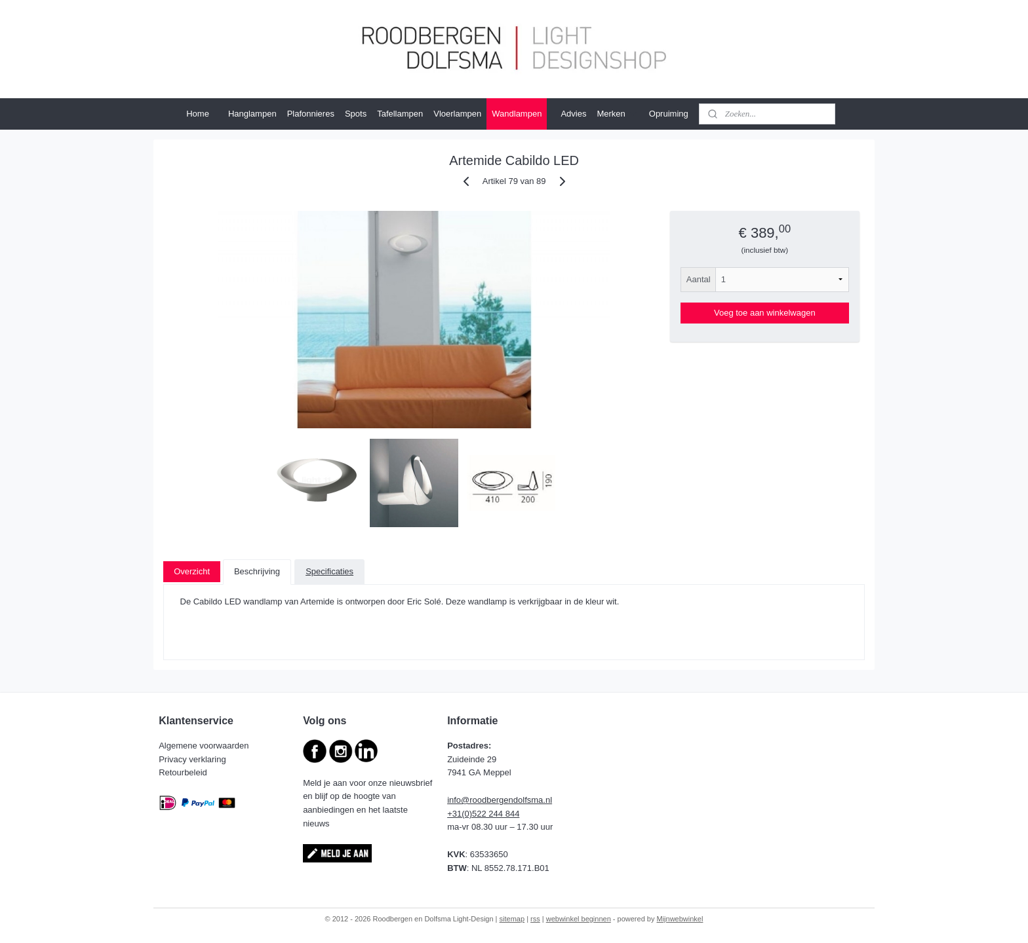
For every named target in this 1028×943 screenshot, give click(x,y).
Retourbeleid (184, 772)
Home (197, 114)
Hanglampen (252, 114)
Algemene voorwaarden (205, 745)
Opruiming (668, 114)
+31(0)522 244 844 (483, 814)
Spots (355, 114)
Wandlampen (517, 114)
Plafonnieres (310, 114)
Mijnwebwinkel (680, 919)
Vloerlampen (457, 114)
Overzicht (192, 571)
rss (535, 919)
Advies (573, 114)
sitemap (512, 919)
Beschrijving (257, 571)
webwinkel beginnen (578, 919)
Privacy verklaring (193, 759)
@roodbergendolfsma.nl (506, 800)
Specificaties (329, 571)
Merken (617, 114)
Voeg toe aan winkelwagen (765, 313)
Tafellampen (400, 114)
